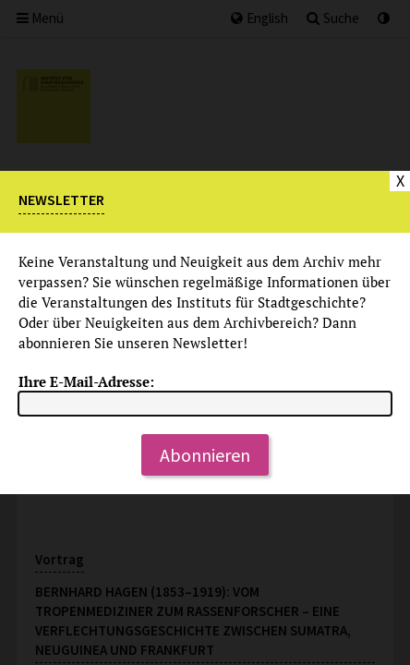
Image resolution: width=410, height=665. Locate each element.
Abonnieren (205, 454)
